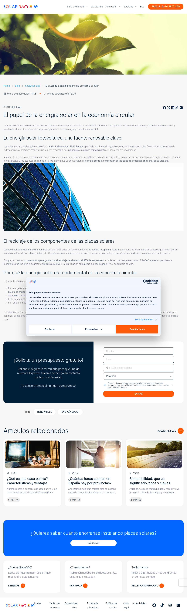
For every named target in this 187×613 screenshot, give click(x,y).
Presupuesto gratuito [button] (166, 6)
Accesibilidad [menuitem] (139, 603)
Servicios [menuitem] (128, 6)
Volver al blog (166, 430)
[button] (138, 385)
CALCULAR (93, 543)
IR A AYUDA (76, 585)
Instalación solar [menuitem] (76, 6)
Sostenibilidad (32, 85)
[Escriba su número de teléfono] (138, 367)
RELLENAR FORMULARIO (145, 585)
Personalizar (93, 329)
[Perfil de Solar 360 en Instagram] (171, 605)
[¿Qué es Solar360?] (31, 577)
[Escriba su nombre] (138, 351)
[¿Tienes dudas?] (93, 577)
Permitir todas (137, 329)
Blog (17, 85)
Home (6, 85)
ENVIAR (139, 393)
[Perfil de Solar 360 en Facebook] (154, 605)
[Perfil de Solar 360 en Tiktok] (162, 605)
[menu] (77, 6)
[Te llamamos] (155, 577)
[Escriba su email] (138, 359)
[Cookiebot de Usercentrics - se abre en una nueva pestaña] (145, 282)
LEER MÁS (13, 585)
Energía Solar (70, 411)
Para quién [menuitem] (111, 6)
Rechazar (50, 329)
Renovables (44, 411)
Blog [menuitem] (142, 6)
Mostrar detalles (144, 319)
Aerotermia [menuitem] (97, 6)
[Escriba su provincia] (138, 376)
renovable (58, 150)
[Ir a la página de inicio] (21, 6)
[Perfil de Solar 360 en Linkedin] (179, 605)
